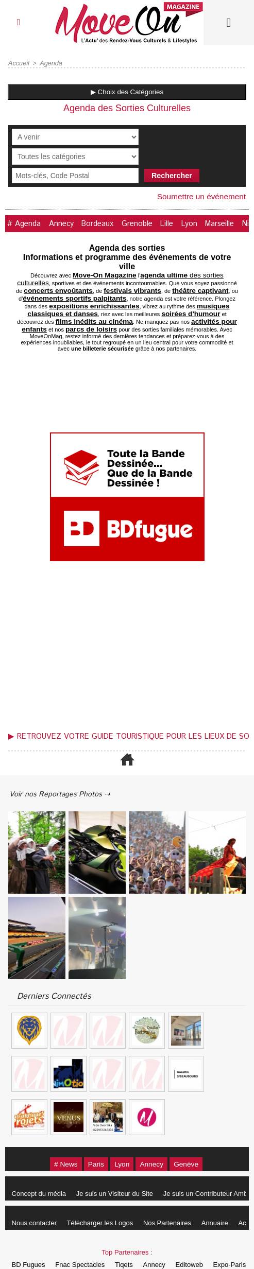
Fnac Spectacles (86, 1243)
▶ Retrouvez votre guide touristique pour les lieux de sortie (129, 712)
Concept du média (41, 1172)
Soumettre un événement (199, 196)
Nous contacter (36, 1201)
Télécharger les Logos (106, 1201)
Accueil (18, 63)
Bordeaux (106, 223)
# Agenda (25, 223)
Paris (90, 1142)
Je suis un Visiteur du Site (120, 1172)
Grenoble (149, 223)
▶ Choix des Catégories (127, 92)
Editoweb (208, 1243)
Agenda (49, 63)
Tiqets (134, 1243)
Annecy (67, 223)
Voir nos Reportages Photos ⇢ (68, 771)
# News (53, 1142)
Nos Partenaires (177, 1201)
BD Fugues (30, 1243)
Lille (182, 223)
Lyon (208, 223)
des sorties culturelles (163, 274)
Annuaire (229, 1201)
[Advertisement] (127, 625)
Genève (198, 1142)
